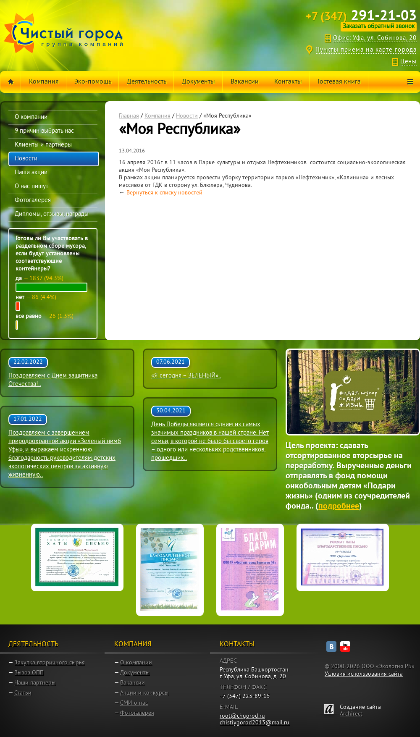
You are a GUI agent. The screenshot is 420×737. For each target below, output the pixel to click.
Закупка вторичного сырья (49, 662)
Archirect (351, 714)
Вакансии (132, 683)
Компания (157, 116)
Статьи (23, 693)
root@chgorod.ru (242, 716)
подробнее (338, 506)
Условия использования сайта (364, 674)
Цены (408, 62)
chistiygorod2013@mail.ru (254, 723)
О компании (136, 662)
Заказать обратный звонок (379, 27)
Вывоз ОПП (29, 673)
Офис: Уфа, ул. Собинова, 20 (375, 38)
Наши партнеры (34, 683)
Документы (135, 673)
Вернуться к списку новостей (164, 193)
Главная (129, 116)
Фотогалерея (137, 713)
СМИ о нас (134, 703)
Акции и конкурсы (144, 693)
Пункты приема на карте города (366, 50)
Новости (187, 116)
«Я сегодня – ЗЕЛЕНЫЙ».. (186, 376)
